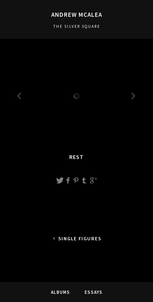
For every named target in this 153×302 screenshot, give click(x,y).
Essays (94, 292)
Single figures (76, 238)
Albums (60, 292)
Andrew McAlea (76, 14)
